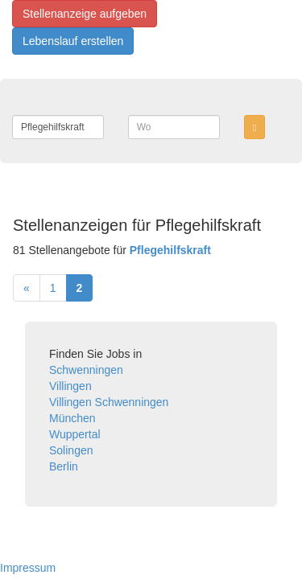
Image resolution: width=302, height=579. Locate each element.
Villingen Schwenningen (108, 402)
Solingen (71, 450)
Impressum (28, 567)
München (72, 418)
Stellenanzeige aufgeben (85, 13)
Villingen (70, 386)
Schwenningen (86, 369)
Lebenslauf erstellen (73, 41)
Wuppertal (75, 434)
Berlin (63, 466)
